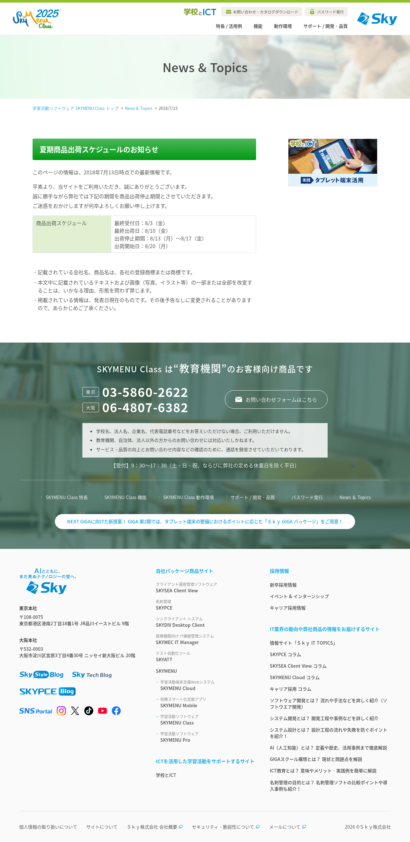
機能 (258, 26)
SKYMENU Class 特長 (67, 497)
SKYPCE (205, 605)
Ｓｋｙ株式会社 (375, 826)
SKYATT (205, 656)
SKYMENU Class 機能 (125, 497)
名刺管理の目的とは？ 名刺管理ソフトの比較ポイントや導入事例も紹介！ (328, 785)
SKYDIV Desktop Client (205, 622)
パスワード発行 (330, 12)
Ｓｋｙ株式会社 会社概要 (155, 826)
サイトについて (102, 826)
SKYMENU (166, 671)
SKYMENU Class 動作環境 (188, 497)
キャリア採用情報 (288, 607)
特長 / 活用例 (229, 26)
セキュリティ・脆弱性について (226, 826)
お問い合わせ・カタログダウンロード (265, 12)
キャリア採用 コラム (290, 689)
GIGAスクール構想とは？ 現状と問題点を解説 (316, 759)
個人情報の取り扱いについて (48, 826)
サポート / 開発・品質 (325, 26)
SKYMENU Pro (207, 737)
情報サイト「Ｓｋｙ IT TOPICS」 (304, 643)
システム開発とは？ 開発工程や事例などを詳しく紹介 (324, 718)
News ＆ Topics (355, 497)
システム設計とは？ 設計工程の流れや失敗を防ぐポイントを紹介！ (328, 732)
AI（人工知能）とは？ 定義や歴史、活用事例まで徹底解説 (328, 747)
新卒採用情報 (283, 584)
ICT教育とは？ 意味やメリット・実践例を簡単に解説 (323, 770)
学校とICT (166, 775)
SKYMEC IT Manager (205, 639)
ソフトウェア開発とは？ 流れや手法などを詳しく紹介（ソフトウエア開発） (328, 703)
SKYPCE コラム (285, 654)
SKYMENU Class (207, 720)
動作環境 (283, 26)
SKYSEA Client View (205, 587)
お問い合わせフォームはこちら (281, 399)
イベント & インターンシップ (299, 596)
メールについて (287, 826)
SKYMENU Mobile (207, 702)
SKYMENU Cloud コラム (295, 677)
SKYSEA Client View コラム (298, 666)
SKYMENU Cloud (207, 685)
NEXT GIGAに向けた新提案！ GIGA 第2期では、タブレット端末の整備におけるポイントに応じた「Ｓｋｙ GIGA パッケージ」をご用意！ (205, 521)
